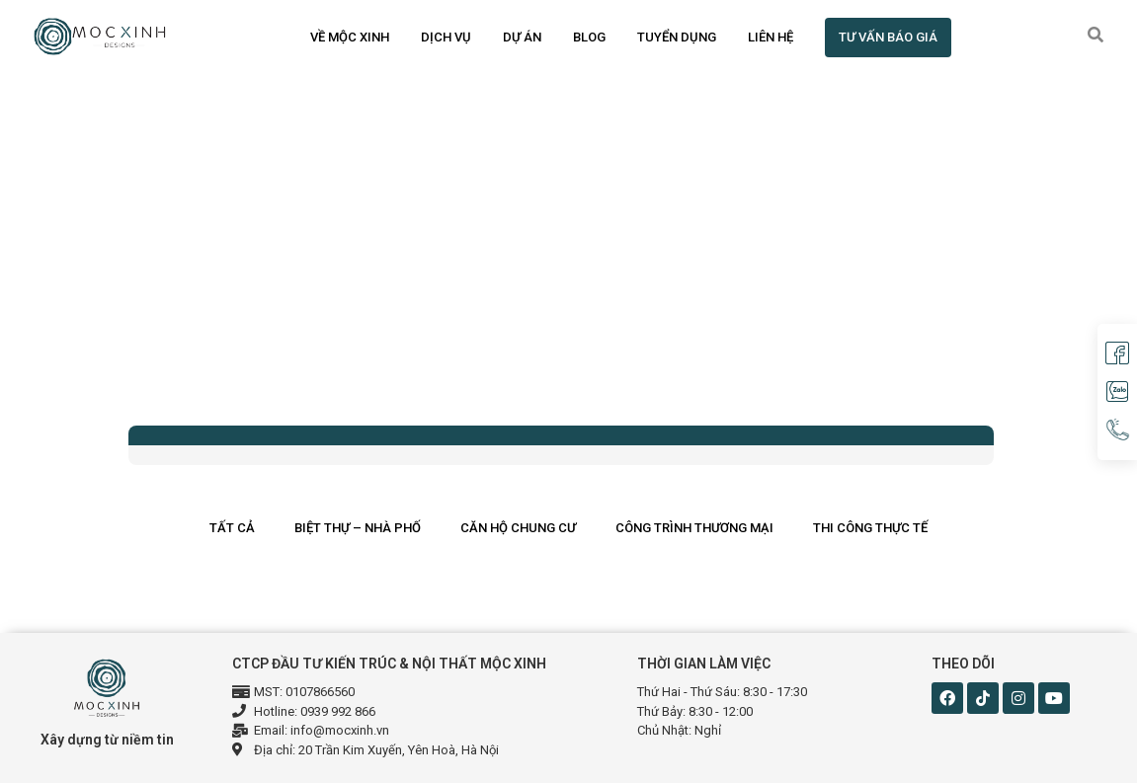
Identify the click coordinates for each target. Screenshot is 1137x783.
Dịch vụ (446, 37)
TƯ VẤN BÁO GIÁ (888, 37)
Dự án (522, 37)
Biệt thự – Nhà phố (357, 527)
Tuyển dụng (676, 37)
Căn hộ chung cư (518, 527)
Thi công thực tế (870, 527)
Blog (589, 37)
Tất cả (232, 527)
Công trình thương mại (694, 527)
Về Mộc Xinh (349, 37)
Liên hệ (770, 37)
